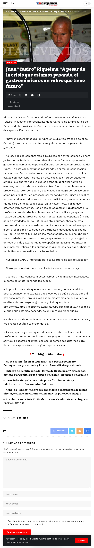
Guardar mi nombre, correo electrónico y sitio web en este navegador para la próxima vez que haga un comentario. (46, 523)
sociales (22, 417)
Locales (11, 62)
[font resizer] (12, 3)
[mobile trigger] (6, 3)
